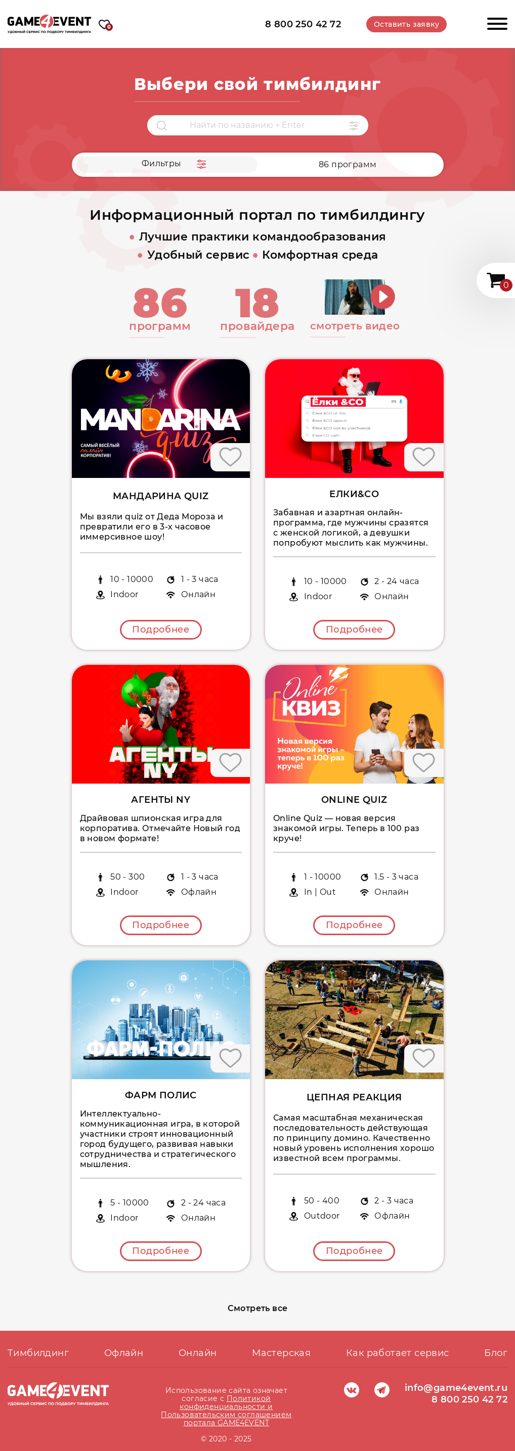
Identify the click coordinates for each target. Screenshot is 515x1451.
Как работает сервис (397, 1353)
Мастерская (281, 1353)
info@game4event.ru (456, 1387)
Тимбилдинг (38, 1353)
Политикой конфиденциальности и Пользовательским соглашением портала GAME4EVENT (226, 1410)
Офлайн (123, 1353)
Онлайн (198, 1353)
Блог (495, 1353)
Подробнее (160, 629)
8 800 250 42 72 (303, 24)
